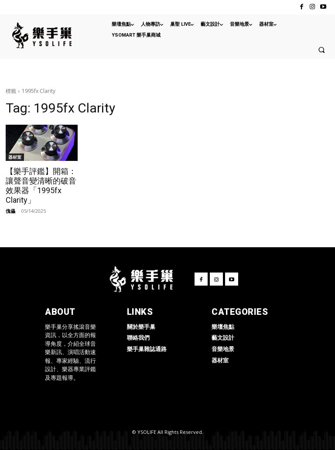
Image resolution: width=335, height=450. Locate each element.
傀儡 (10, 211)
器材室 (14, 157)
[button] (321, 50)
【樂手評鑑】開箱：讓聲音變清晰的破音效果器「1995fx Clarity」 (41, 186)
